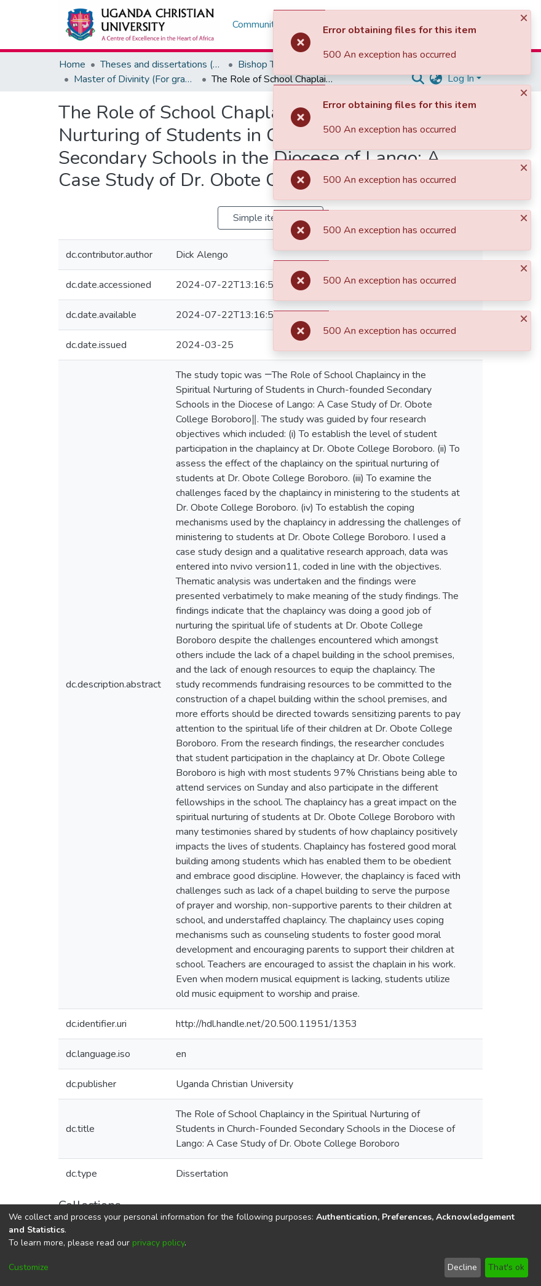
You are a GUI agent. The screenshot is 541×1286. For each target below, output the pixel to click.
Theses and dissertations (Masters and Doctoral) (161, 64)
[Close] (525, 17)
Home (72, 64)
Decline (462, 1267)
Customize (29, 1267)
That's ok (506, 1267)
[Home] (139, 24)
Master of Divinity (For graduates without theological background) (135, 79)
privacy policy (158, 1243)
